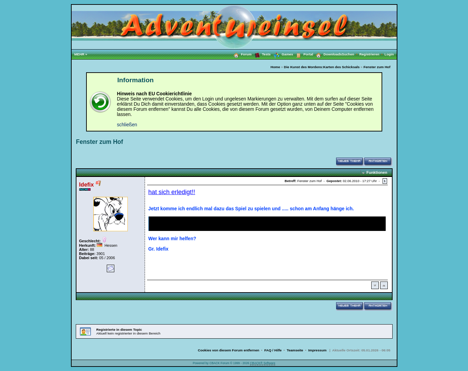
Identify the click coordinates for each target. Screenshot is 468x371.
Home (275, 67)
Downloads (327, 54)
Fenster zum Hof (376, 67)
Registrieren (371, 54)
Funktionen (376, 172)
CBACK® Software (262, 363)
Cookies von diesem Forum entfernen (228, 350)
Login (389, 54)
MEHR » (80, 54)
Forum (241, 54)
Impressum (317, 350)
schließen (127, 124)
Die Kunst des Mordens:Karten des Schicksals (322, 67)
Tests (261, 54)
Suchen (351, 54)
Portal (303, 54)
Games (282, 54)
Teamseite (295, 350)
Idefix (86, 184)
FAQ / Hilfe (272, 350)
